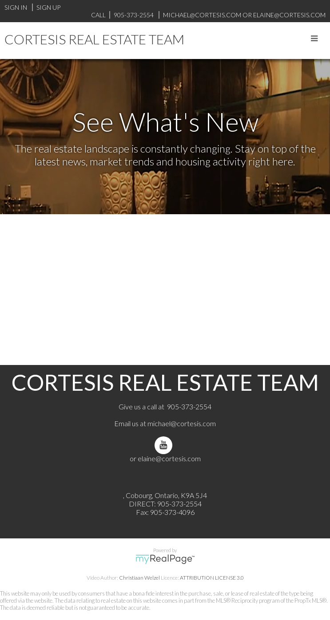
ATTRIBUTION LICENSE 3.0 (212, 577)
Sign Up (48, 7)
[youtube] (165, 445)
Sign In (15, 7)
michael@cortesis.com (202, 15)
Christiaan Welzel (139, 577)
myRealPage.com (165, 559)
